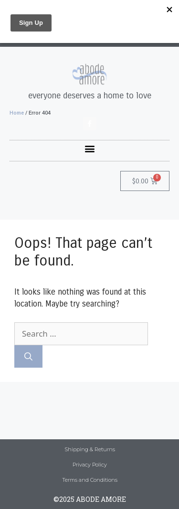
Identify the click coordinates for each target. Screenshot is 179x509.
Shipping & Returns (89, 449)
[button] (89, 148)
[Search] (28, 356)
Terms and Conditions (89, 480)
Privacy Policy (90, 464)
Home (17, 113)
